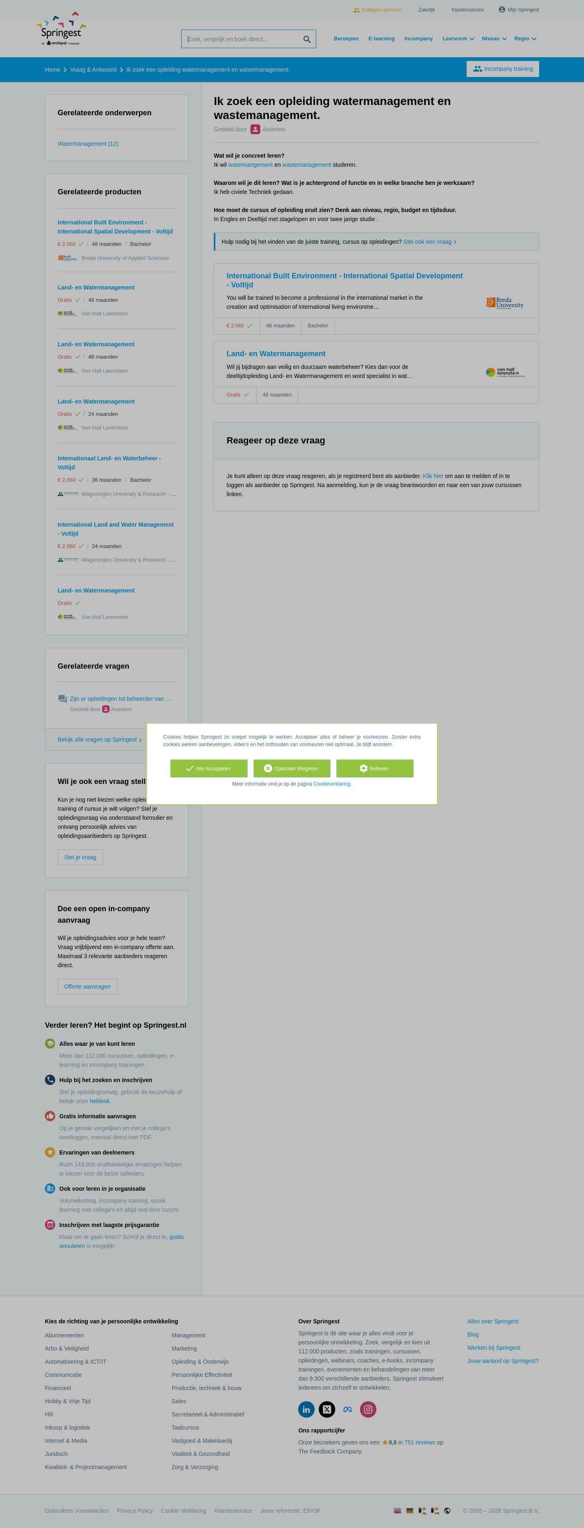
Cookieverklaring (331, 784)
